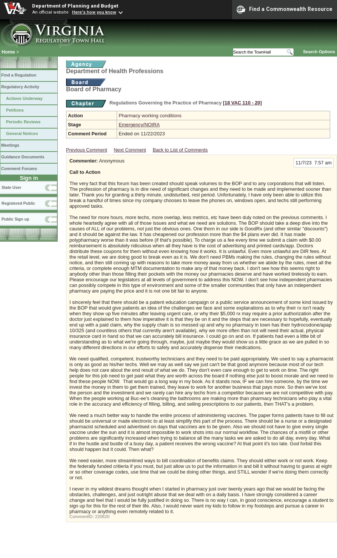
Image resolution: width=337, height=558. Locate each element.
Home (8, 52)
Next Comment (130, 150)
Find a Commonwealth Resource (284, 9)
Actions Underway (24, 98)
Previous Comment (86, 150)
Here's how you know (94, 12)
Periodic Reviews (23, 122)
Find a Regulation (18, 75)
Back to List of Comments (180, 150)
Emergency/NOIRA (139, 124)
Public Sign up (15, 219)
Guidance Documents (22, 157)
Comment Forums (19, 168)
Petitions (15, 110)
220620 (102, 516)
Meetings (10, 145)
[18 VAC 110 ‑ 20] (242, 103)
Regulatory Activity (20, 86)
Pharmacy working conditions (149, 115)
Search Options (319, 51)
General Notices (22, 133)
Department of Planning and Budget (75, 6)
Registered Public (18, 203)
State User (11, 187)
